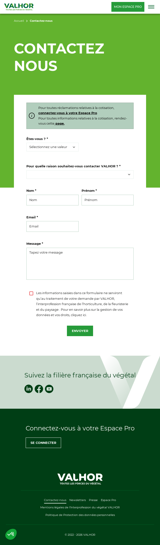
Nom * (31, 190)
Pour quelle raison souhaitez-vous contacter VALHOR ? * (73, 166)
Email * (32, 217)
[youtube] (49, 389)
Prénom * (89, 190)
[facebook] (39, 389)
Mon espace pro (128, 7)
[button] (52, 147)
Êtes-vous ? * (37, 139)
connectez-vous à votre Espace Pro (67, 113)
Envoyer (80, 331)
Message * (34, 244)
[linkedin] (28, 389)
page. (59, 123)
